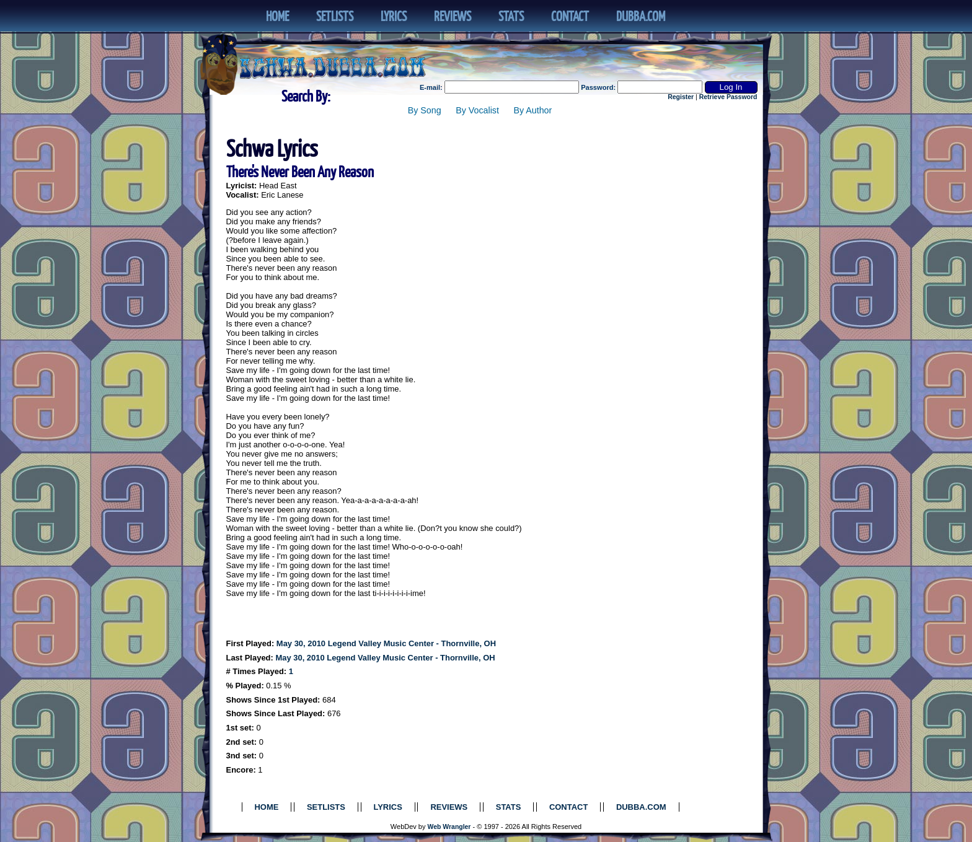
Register (681, 97)
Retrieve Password (728, 97)
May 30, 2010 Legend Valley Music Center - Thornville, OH (386, 643)
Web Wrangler (449, 826)
